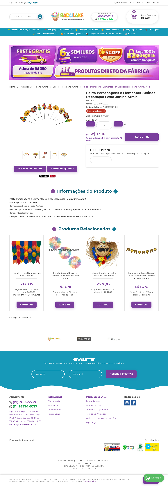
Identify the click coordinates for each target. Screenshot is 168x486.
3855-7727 (105, 16)
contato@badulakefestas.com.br (24, 424)
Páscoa (131, 34)
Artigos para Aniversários (60, 30)
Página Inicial (54, 400)
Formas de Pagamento (97, 409)
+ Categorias (154, 30)
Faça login (32, 3)
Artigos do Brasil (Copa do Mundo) (105, 34)
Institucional (55, 396)
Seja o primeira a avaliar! (97, 116)
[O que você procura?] (40, 16)
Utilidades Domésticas (47, 34)
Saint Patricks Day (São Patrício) (26, 30)
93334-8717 (105, 19)
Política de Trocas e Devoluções (101, 417)
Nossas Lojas (54, 413)
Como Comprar (93, 400)
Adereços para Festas (88, 30)
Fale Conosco (136, 3)
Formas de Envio (94, 404)
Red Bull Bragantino (73, 34)
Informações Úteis (96, 396)
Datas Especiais (112, 30)
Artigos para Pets (134, 30)
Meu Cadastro (152, 3)
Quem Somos (121, 3)
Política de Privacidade (97, 413)
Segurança (91, 422)
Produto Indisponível (65, 252)
